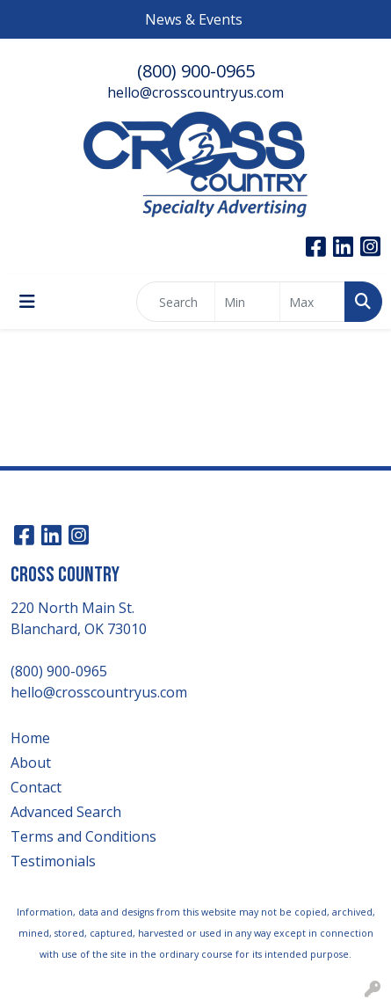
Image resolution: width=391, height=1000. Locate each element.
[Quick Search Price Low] (247, 301)
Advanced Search (66, 811)
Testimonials (53, 861)
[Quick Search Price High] (312, 301)
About (31, 762)
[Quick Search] (175, 301)
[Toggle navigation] (27, 301)
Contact (36, 787)
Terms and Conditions (83, 836)
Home (30, 738)
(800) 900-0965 (196, 71)
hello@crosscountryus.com (195, 92)
